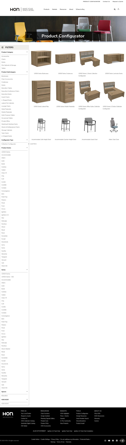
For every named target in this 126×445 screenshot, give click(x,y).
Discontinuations (81, 421)
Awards (62, 418)
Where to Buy (80, 9)
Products (46, 9)
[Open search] (114, 9)
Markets (54, 9)
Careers (96, 421)
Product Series (14, 148)
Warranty (97, 418)
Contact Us (106, 1)
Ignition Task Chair (67, 431)
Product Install (80, 423)
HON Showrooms (99, 416)
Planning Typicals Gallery (48, 418)
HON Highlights (64, 413)
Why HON (97, 413)
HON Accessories (46, 426)
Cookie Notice (35, 439)
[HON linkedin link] (116, 440)
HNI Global (24, 426)
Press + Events (64, 416)
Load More (33, 144)
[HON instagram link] (105, 440)
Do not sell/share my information (69, 439)
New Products (64, 423)
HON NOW (14, 400)
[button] (118, 9)
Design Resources (81, 416)
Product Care (44, 421)
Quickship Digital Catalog (28, 423)
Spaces (14, 392)
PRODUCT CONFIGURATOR (91, 1)
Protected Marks (85, 439)
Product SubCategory (14, 72)
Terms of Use (60, 442)
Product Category (14, 52)
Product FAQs (45, 423)
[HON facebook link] (113, 440)
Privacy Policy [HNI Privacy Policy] (55, 439)
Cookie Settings (45, 439)
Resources (63, 9)
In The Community (65, 421)
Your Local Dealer (26, 413)
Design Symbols (45, 416)
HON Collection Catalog (27, 421)
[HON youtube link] (109, 440)
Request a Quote (118, 1)
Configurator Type (14, 140)
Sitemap (53, 442)
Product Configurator (82, 413)
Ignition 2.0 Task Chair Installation (83, 431)
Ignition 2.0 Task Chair (54, 431)
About (71, 9)
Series (14, 270)
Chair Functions (45, 413)
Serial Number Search (82, 418)
